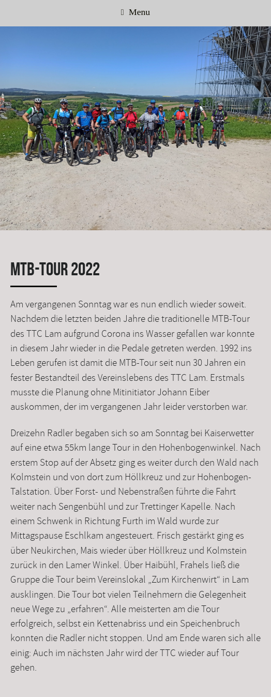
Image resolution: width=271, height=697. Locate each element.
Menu (135, 12)
